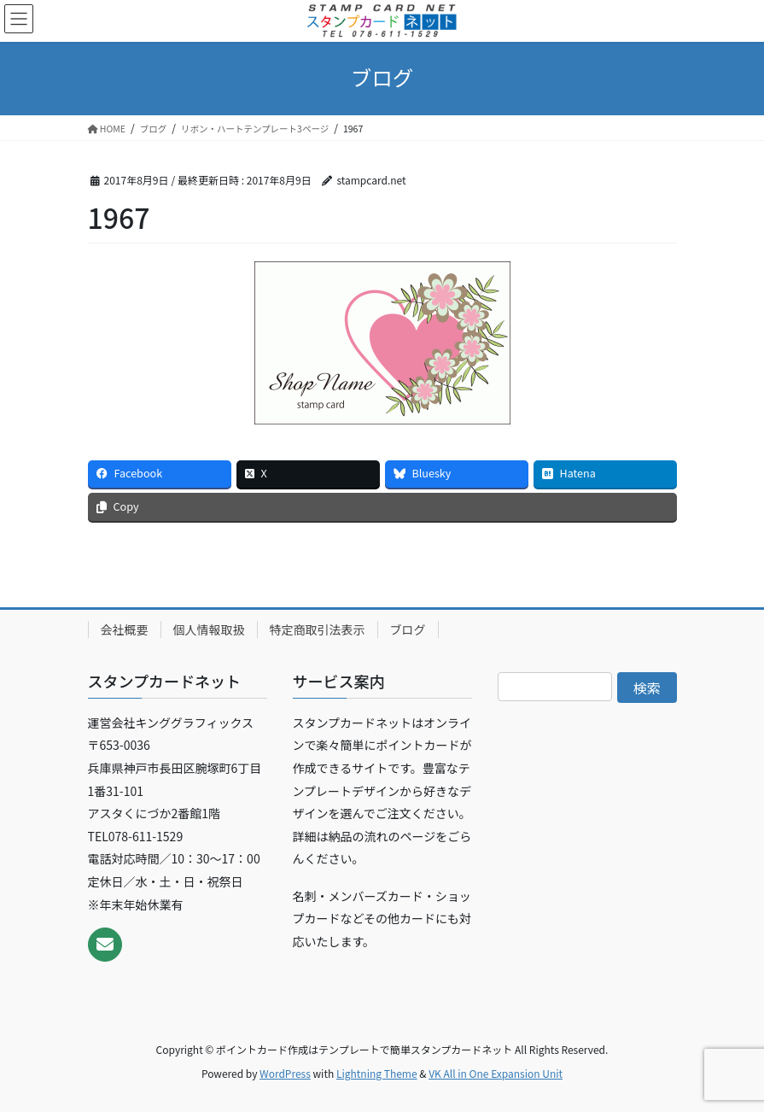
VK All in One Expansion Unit (496, 1073)
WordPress (285, 1073)
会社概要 (125, 629)
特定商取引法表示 (317, 629)
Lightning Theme (376, 1073)
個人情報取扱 (209, 629)
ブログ (408, 629)
